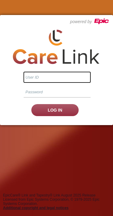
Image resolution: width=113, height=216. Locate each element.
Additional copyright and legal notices (35, 208)
